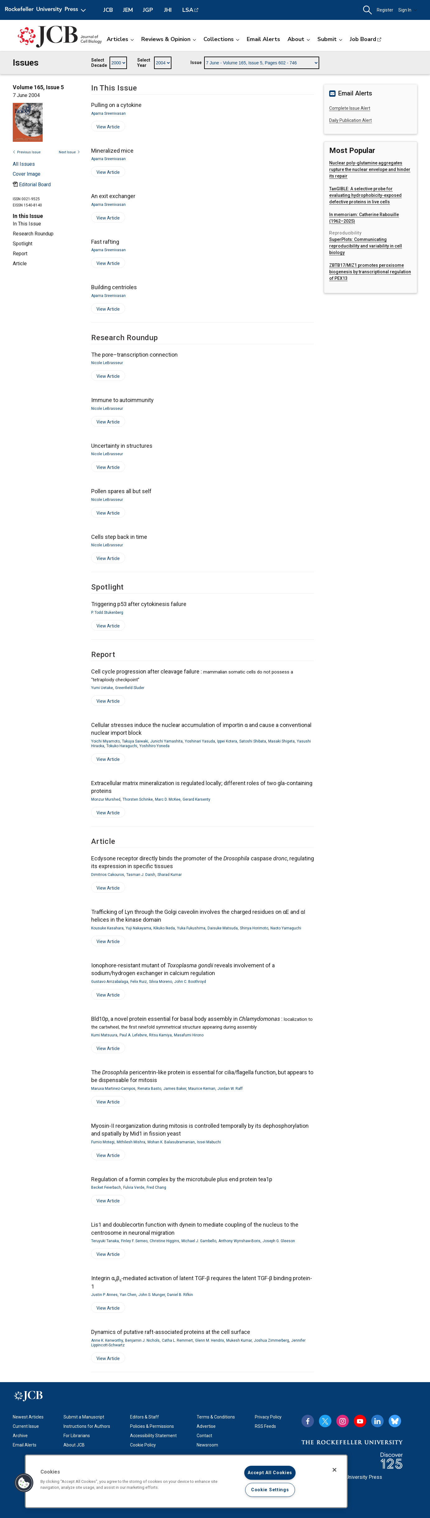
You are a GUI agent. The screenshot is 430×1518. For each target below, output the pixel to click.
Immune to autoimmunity (122, 400)
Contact (204, 1435)
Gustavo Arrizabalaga (109, 981)
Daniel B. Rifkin (180, 1295)
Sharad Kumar (169, 874)
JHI (168, 10)
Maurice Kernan (201, 1088)
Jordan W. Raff (230, 1088)
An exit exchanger (113, 196)
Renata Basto (149, 1088)
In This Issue (27, 224)
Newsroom (207, 1444)
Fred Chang (156, 1187)
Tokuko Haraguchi (121, 746)
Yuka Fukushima (191, 928)
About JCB (74, 1444)
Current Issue (26, 1426)
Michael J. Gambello (198, 1241)
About (298, 39)
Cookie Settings (270, 1490)
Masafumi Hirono (188, 1035)
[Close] (334, 1470)
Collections (221, 39)
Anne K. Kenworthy (107, 1340)
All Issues (24, 164)
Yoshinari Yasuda (200, 741)
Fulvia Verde (133, 1187)
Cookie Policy (143, 1444)
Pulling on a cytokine (116, 105)
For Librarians (76, 1435)
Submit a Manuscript (83, 1416)
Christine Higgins (164, 1241)
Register (385, 10)
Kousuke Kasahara (107, 928)
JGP (148, 10)
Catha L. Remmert (177, 1340)
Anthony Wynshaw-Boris (239, 1241)
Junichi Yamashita (166, 741)
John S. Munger (151, 1295)
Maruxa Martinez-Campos (113, 1088)
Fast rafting (105, 241)
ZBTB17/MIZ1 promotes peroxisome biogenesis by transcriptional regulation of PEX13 (370, 272)
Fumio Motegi (103, 1142)
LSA (187, 10)
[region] (186, 1481)
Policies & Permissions (152, 1426)
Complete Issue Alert (349, 108)
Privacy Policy (268, 1416)
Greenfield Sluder (129, 688)
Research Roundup (33, 234)
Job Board (363, 39)
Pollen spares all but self (121, 491)
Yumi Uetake (102, 688)
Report (20, 254)
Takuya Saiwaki (135, 741)
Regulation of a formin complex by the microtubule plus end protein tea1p (181, 1179)
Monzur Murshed (105, 799)
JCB (108, 10)
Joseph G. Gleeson (279, 1241)
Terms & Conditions (216, 1416)
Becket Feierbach (106, 1187)
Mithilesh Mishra (131, 1142)
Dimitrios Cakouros (107, 874)
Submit (329, 39)
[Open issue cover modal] (26, 174)
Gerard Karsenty (196, 799)
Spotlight (22, 244)
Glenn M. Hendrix (209, 1340)
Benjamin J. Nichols (142, 1340)
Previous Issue (26, 152)
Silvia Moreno (160, 981)
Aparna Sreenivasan (108, 113)
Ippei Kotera (227, 741)
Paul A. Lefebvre (133, 1035)
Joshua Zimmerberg (271, 1340)
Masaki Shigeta (281, 741)
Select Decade (99, 63)
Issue (196, 62)
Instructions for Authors (86, 1426)
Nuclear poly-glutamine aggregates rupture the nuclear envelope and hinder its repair (369, 169)
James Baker (174, 1088)
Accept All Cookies (270, 1472)
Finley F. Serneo (134, 1241)
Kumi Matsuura (104, 1035)
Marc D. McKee (167, 799)
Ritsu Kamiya (160, 1035)
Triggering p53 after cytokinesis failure (138, 604)
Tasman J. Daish (140, 874)
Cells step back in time (119, 537)
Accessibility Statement (153, 1435)
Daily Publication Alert (350, 120)
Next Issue (69, 152)
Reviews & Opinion (168, 39)
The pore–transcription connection (134, 354)
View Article (105, 128)
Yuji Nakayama (138, 928)
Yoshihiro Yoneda (154, 746)
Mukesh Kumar (239, 1340)
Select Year (143, 63)
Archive (20, 1435)
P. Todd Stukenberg (107, 612)
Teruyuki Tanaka (105, 1241)
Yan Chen (128, 1295)
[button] (367, 10)
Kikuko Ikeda (164, 928)
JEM (128, 10)
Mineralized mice (112, 150)
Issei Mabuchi (209, 1142)
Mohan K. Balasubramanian (171, 1142)
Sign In (407, 10)
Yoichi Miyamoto (105, 741)
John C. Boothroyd (190, 981)
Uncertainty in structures (121, 445)
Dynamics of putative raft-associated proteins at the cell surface (170, 1332)
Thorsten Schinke (138, 799)
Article (20, 263)
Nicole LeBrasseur (107, 363)
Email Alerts (263, 39)
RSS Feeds (265, 1426)
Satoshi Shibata (252, 741)
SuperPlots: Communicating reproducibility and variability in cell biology (365, 246)
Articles (120, 39)
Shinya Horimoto (254, 928)
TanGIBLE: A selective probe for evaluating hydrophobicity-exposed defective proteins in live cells (365, 195)
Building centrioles (114, 287)
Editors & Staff (144, 1416)
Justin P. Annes (104, 1295)
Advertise (206, 1426)
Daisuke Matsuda (223, 928)
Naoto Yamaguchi (285, 928)
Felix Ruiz (138, 981)
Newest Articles (28, 1416)
